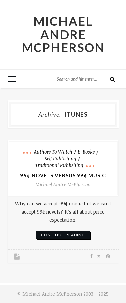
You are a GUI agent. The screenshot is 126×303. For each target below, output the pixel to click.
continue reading (63, 234)
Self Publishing (60, 158)
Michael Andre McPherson (63, 34)
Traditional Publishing (59, 165)
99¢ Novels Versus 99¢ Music (63, 175)
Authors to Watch (53, 151)
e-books (86, 151)
